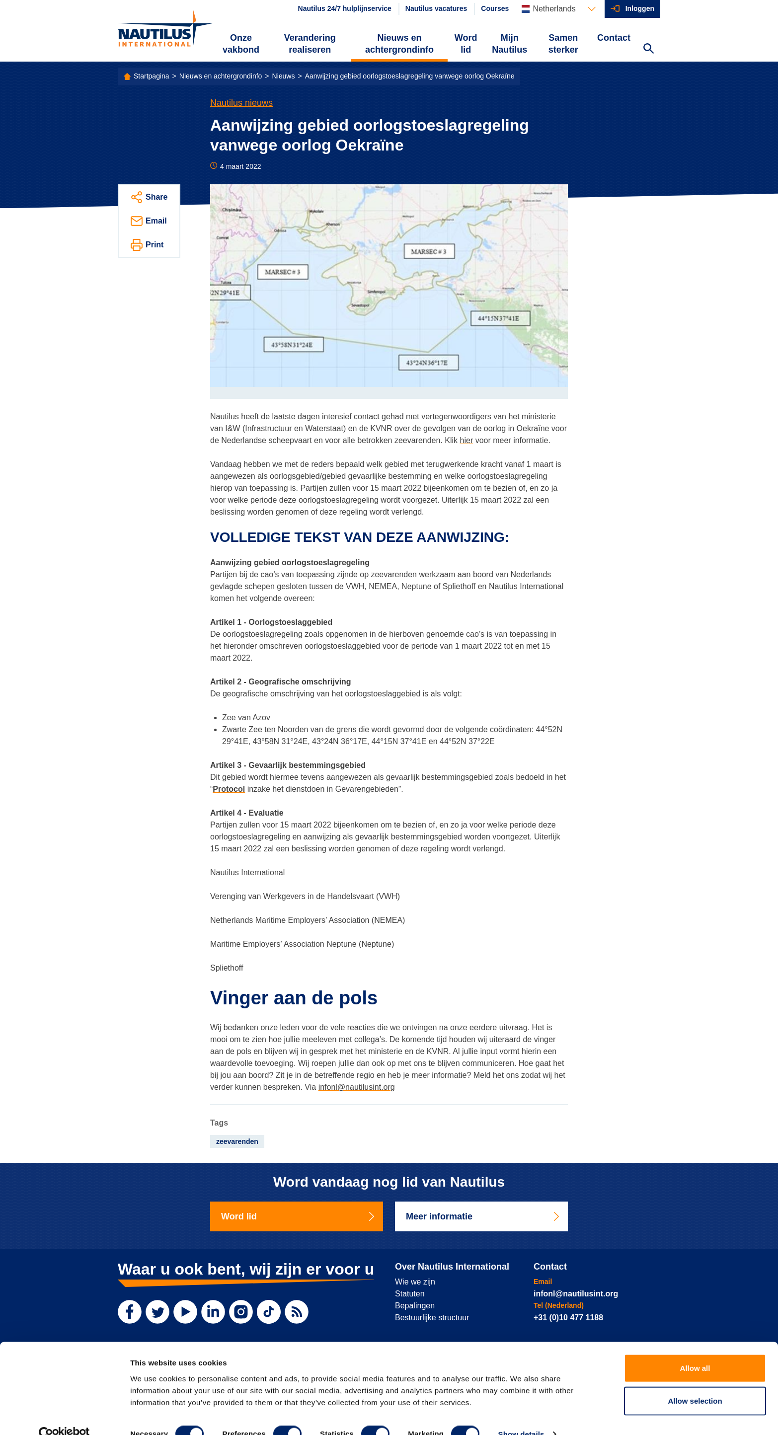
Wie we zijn (415, 1282)
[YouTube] (185, 1312)
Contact (613, 38)
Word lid (466, 44)
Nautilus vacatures (436, 8)
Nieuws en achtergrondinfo (399, 44)
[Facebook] (130, 1312)
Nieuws (283, 76)
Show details (521, 1415)
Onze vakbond (241, 44)
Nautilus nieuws (241, 103)
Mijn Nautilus (509, 44)
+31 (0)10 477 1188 (568, 1317)
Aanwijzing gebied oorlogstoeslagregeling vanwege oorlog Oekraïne (410, 76)
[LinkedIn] (213, 1312)
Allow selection (695, 1382)
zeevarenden (237, 1141)
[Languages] (558, 9)
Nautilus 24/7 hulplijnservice (344, 8)
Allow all (695, 1349)
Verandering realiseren (310, 44)
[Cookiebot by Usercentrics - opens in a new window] (64, 1415)
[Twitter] (157, 1312)
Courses (495, 8)
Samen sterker (563, 44)
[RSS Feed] (297, 1312)
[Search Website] (648, 49)
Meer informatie (483, 1216)
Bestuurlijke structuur (432, 1317)
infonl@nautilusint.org (356, 1087)
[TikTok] (269, 1312)
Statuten (410, 1293)
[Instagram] (241, 1312)
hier (466, 440)
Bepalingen (415, 1305)
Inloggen (639, 8)
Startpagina (151, 76)
